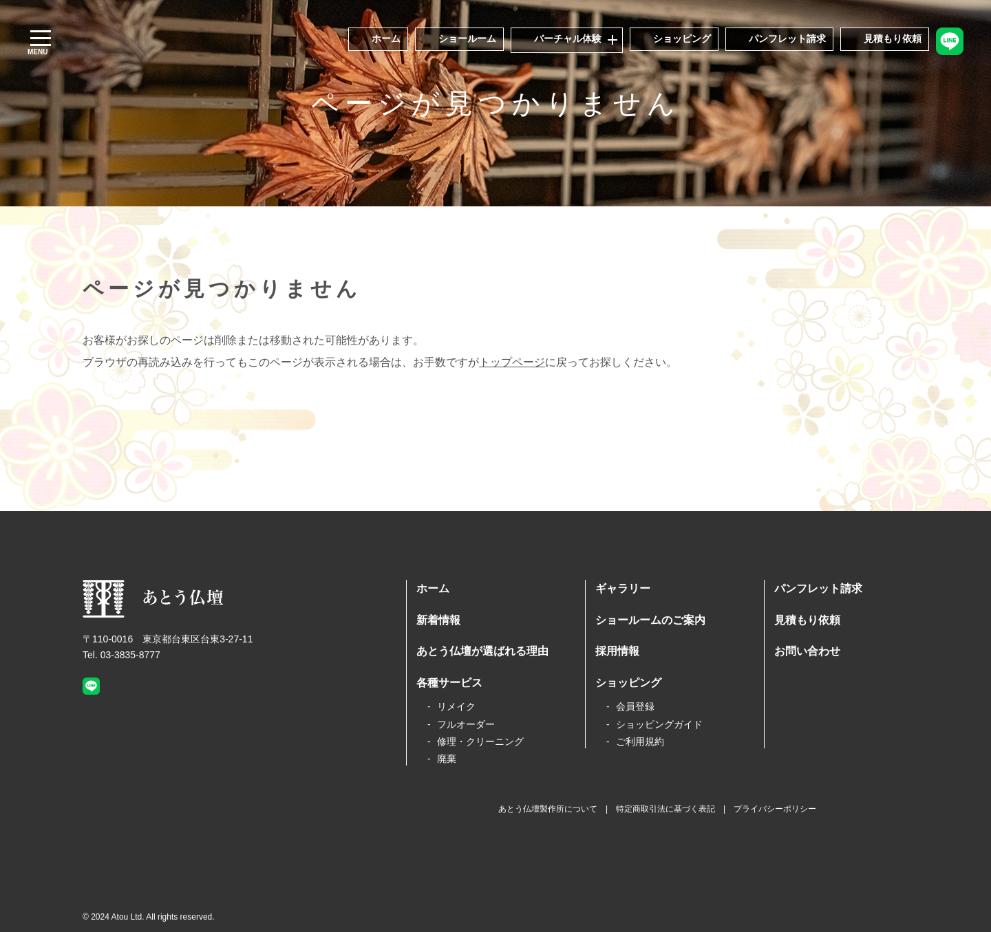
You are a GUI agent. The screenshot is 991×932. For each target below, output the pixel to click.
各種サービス (449, 683)
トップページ (512, 362)
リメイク (456, 706)
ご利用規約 (640, 741)
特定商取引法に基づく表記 (665, 809)
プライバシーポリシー (775, 809)
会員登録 (635, 706)
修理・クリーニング (480, 741)
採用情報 (617, 651)
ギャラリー (622, 588)
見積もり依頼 (807, 620)
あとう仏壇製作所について (547, 809)
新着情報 (438, 620)
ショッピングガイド (659, 724)
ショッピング (628, 683)
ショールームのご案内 (650, 620)
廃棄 (446, 758)
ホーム (432, 588)
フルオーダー (466, 724)
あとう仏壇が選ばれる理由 (482, 651)
